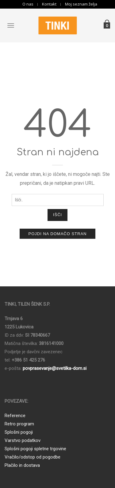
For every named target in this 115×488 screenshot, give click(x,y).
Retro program (19, 424)
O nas (27, 4)
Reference (15, 415)
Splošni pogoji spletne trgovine (35, 448)
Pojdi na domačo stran (57, 233)
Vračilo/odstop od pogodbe (32, 457)
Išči (57, 214)
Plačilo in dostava (22, 465)
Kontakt (49, 4)
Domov (46, 61)
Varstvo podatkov (22, 440)
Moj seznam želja (81, 4)
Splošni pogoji (19, 432)
